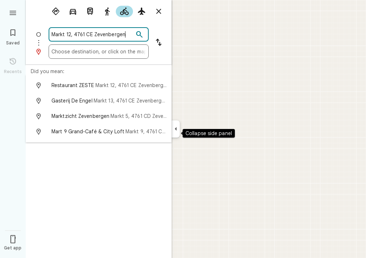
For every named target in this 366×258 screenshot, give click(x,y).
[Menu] (13, 12)
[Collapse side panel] (176, 129)
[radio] (55, 11)
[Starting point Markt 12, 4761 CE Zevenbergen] (92, 34)
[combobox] (92, 34)
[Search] (139, 34)
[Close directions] (158, 11)
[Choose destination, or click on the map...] (98, 51)
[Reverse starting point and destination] (159, 43)
